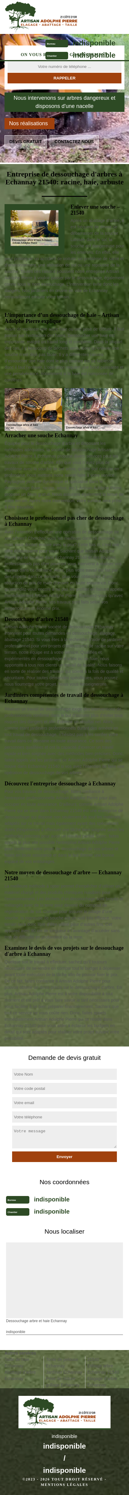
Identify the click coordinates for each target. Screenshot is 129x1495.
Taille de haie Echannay (17, 1362)
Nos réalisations (28, 123)
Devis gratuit (25, 141)
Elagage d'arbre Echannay (102, 1381)
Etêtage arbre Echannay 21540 (103, 1369)
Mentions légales (64, 1485)
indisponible (94, 43)
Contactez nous (74, 141)
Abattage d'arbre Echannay (20, 1375)
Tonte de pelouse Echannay (62, 1362)
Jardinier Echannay (64, 1372)
